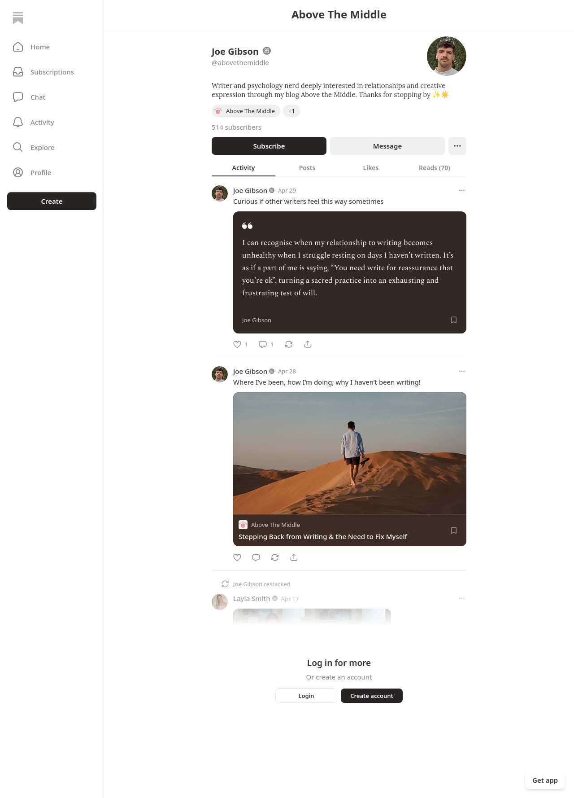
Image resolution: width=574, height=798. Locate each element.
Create (51, 201)
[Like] (241, 344)
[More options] (462, 190)
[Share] (307, 344)
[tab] (243, 167)
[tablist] (339, 167)
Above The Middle (275, 525)
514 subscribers (236, 127)
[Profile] (51, 172)
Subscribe (269, 145)
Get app (545, 780)
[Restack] (288, 344)
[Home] (18, 18)
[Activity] (51, 122)
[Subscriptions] (51, 72)
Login (306, 696)
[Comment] (266, 344)
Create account (371, 696)
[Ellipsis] (457, 146)
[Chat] (51, 97)
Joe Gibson (250, 190)
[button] (51, 46)
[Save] (454, 320)
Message (387, 145)
